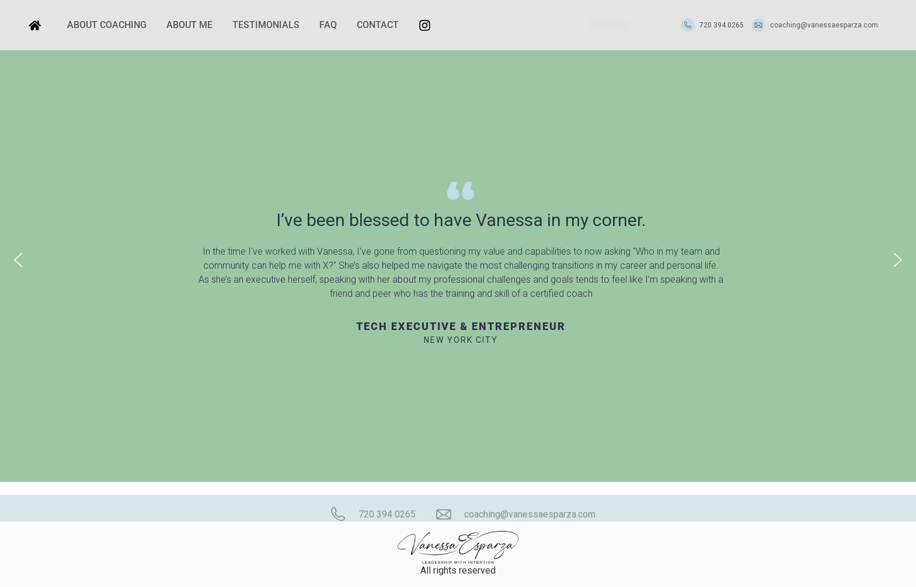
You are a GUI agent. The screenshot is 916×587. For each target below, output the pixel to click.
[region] (458, 260)
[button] (18, 260)
